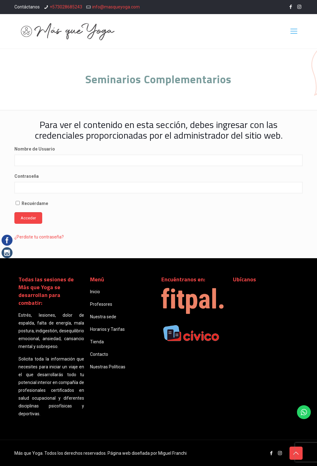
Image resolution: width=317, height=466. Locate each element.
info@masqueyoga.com (116, 6)
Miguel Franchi (172, 453)
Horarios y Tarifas (107, 329)
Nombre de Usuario (34, 148)
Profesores (101, 304)
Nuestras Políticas (107, 366)
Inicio (95, 291)
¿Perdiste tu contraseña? (39, 236)
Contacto (99, 354)
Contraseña (26, 176)
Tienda (97, 341)
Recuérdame (32, 203)
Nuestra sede (103, 316)
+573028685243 (66, 6)
